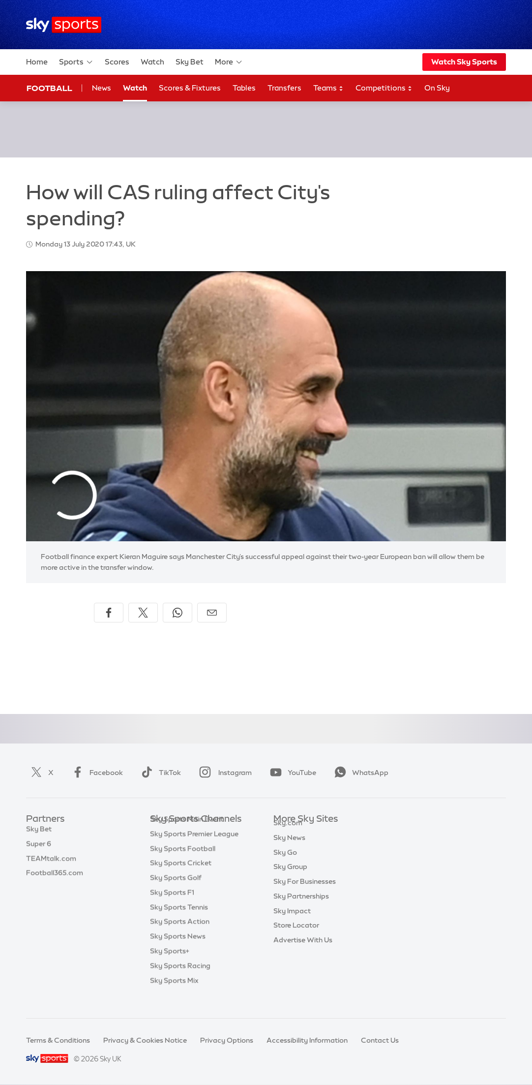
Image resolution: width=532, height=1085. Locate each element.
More (229, 62)
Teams (328, 88)
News (101, 88)
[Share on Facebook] (108, 612)
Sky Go (285, 863)
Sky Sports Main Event (186, 834)
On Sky (437, 88)
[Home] (63, 25)
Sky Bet (190, 61)
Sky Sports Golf (176, 892)
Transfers (284, 88)
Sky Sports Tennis (179, 922)
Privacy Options (226, 1040)
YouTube (291, 772)
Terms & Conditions (58, 1040)
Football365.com (54, 877)
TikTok (159, 772)
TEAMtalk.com (51, 863)
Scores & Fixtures (190, 88)
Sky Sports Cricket (180, 877)
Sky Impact (292, 922)
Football (49, 88)
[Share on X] (143, 612)
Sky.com (287, 834)
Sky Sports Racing (180, 980)
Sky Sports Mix (174, 995)
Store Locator (296, 936)
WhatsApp (359, 772)
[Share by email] (212, 612)
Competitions (384, 88)
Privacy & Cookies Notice (145, 1040)
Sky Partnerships (301, 907)
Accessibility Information (307, 1040)
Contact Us (380, 1040)
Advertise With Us (302, 951)
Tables (244, 88)
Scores (117, 61)
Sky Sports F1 (172, 907)
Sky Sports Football (182, 863)
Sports (76, 62)
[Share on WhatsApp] (177, 612)
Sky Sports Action (179, 936)
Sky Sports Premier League (194, 848)
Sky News (289, 848)
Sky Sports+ (169, 965)
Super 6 (38, 848)
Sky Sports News (178, 951)
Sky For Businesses (304, 892)
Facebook (95, 772)
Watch (152, 61)
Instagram (223, 772)
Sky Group (290, 877)
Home (37, 61)
